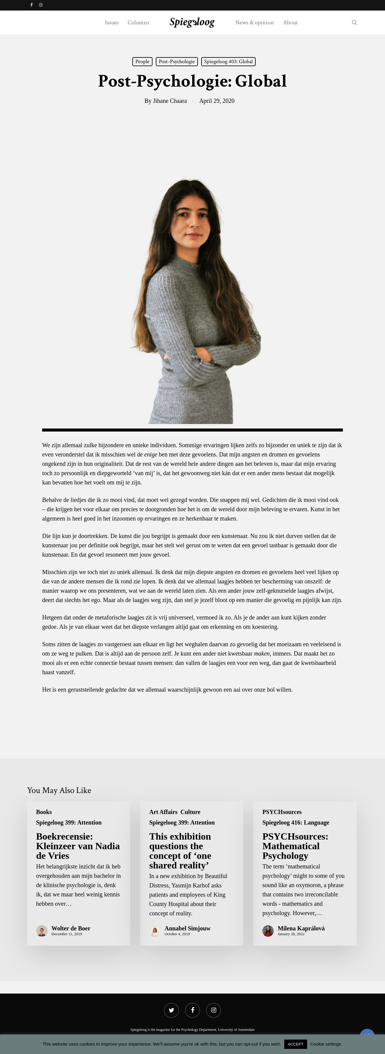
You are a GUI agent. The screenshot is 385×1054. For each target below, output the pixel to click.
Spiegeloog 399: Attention (69, 822)
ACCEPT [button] (296, 1044)
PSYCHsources (282, 812)
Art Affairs (163, 812)
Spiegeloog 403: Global (228, 61)
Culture (190, 812)
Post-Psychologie (177, 61)
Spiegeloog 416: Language (295, 822)
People (142, 61)
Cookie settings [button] (325, 1043)
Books (44, 812)
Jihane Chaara (170, 100)
